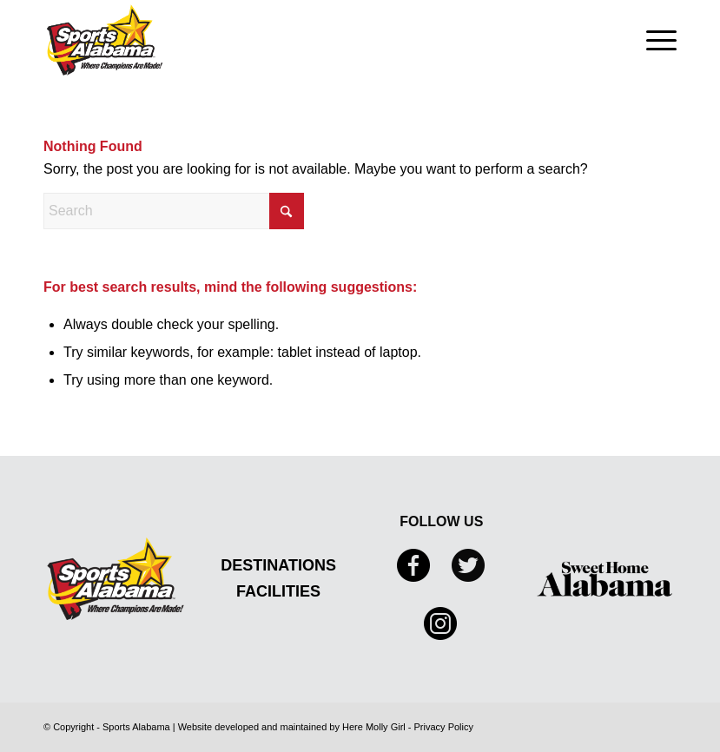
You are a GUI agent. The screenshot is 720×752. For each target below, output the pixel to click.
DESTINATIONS (278, 565)
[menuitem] (653, 40)
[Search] (173, 211)
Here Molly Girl (374, 727)
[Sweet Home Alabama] (604, 578)
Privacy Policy (443, 727)
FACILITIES (278, 591)
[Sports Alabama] (104, 40)
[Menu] (653, 40)
